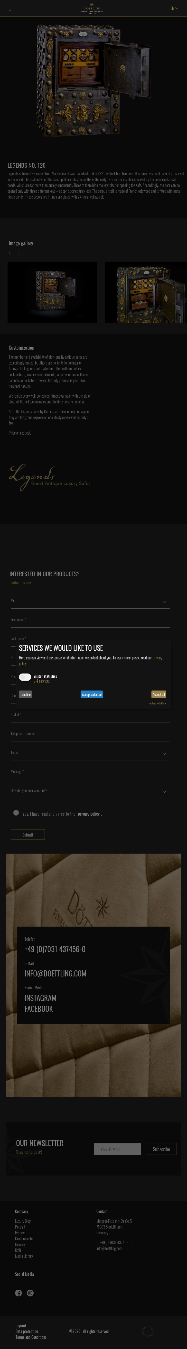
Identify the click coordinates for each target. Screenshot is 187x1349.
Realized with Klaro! (157, 703)
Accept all (159, 694)
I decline (25, 694)
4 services (42, 681)
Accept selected (92, 694)
